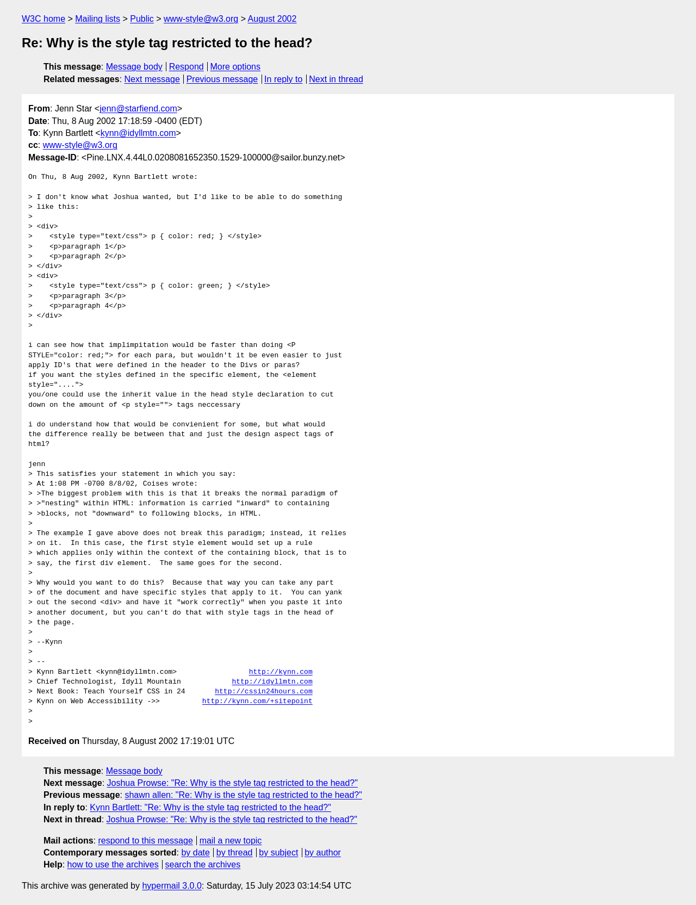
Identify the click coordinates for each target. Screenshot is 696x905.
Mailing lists (97, 18)
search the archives (203, 864)
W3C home (43, 18)
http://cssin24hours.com (263, 692)
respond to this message (145, 840)
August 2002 (272, 18)
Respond (186, 66)
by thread (234, 852)
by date (195, 852)
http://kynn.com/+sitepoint (257, 701)
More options (235, 66)
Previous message (222, 79)
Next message (152, 79)
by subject (278, 852)
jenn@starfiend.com (138, 108)
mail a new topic (231, 840)
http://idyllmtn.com (272, 682)
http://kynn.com (281, 672)
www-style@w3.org (201, 18)
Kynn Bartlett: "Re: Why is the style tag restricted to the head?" (210, 807)
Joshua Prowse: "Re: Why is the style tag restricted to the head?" (232, 783)
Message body (134, 66)
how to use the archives (113, 864)
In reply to (283, 79)
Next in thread (336, 79)
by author (322, 852)
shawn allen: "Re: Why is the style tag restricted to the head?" (243, 794)
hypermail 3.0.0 (171, 885)
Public (142, 18)
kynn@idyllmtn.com (138, 133)
